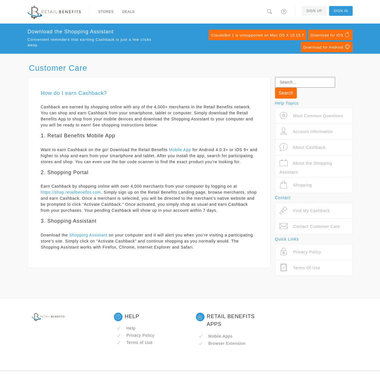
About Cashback (303, 147)
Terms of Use (135, 342)
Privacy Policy (135, 335)
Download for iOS (330, 35)
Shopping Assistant (88, 235)
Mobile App (180, 149)
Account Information (306, 131)
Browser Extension (222, 343)
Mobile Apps (215, 336)
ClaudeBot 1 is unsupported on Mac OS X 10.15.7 (257, 35)
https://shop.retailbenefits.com (71, 192)
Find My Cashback (305, 210)
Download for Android (326, 47)
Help (126, 328)
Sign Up (314, 11)
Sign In (341, 11)
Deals (128, 12)
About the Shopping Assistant (306, 166)
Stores (106, 12)
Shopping (296, 184)
